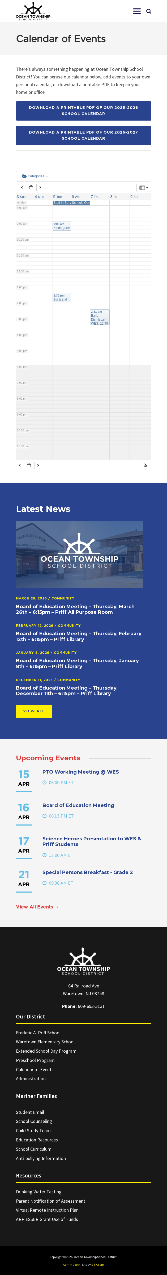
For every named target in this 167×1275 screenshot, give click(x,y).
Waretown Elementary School (45, 1042)
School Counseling (34, 1121)
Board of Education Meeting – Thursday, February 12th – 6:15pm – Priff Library (79, 636)
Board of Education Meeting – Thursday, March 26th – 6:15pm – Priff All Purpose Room (75, 609)
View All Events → (37, 907)
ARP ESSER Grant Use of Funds (47, 1219)
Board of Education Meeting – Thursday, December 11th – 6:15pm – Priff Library (67, 691)
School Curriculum (34, 1149)
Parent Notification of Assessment (50, 1201)
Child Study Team (33, 1130)
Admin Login (71, 1265)
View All (34, 711)
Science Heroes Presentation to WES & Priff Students (91, 842)
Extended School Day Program (46, 1051)
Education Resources (37, 1140)
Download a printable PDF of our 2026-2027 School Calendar (83, 135)
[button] (137, 11)
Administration (31, 1078)
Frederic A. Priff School (38, 1033)
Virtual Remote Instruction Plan (47, 1210)
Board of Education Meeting (78, 805)
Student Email (30, 1112)
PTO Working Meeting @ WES (80, 772)
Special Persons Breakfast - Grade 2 (87, 872)
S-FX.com (97, 1265)
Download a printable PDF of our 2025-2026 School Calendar (83, 111)
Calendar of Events (35, 1069)
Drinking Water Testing (39, 1192)
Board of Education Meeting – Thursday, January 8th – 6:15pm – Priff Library (77, 663)
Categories (35, 176)
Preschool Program (35, 1060)
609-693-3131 (91, 1006)
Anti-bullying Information (41, 1158)
